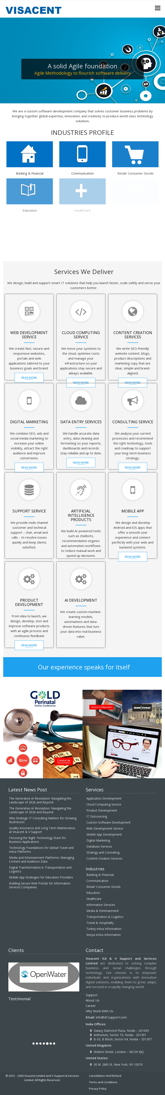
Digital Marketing (98, 840)
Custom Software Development (108, 822)
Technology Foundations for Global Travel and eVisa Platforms (41, 850)
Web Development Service (104, 828)
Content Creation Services (104, 858)
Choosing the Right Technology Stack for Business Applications (37, 840)
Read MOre (30, 378)
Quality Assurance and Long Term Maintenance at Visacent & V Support (42, 830)
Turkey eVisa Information (103, 929)
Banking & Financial (100, 875)
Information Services (100, 905)
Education (93, 893)
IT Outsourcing (96, 816)
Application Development (103, 798)
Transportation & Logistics (105, 917)
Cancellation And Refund (105, 1076)
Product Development (101, 810)
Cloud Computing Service (103, 804)
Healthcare (93, 899)
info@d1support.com (111, 1017)
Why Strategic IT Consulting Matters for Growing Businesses (42, 820)
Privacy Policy (98, 1088)
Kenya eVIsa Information (103, 935)
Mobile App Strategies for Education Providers (41, 877)
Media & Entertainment (102, 911)
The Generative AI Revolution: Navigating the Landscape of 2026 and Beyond (40, 800)
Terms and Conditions (103, 1082)
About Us (92, 1000)
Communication (97, 881)
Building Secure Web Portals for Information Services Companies (39, 885)
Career (91, 1005)
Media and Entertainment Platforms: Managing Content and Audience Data (41, 859)
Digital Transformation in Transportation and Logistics (40, 869)
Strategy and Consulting (102, 852)
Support (92, 995)
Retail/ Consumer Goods (103, 887)
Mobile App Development (104, 834)
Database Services (99, 846)
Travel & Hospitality (100, 923)
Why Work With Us (99, 1011)
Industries (95, 868)
